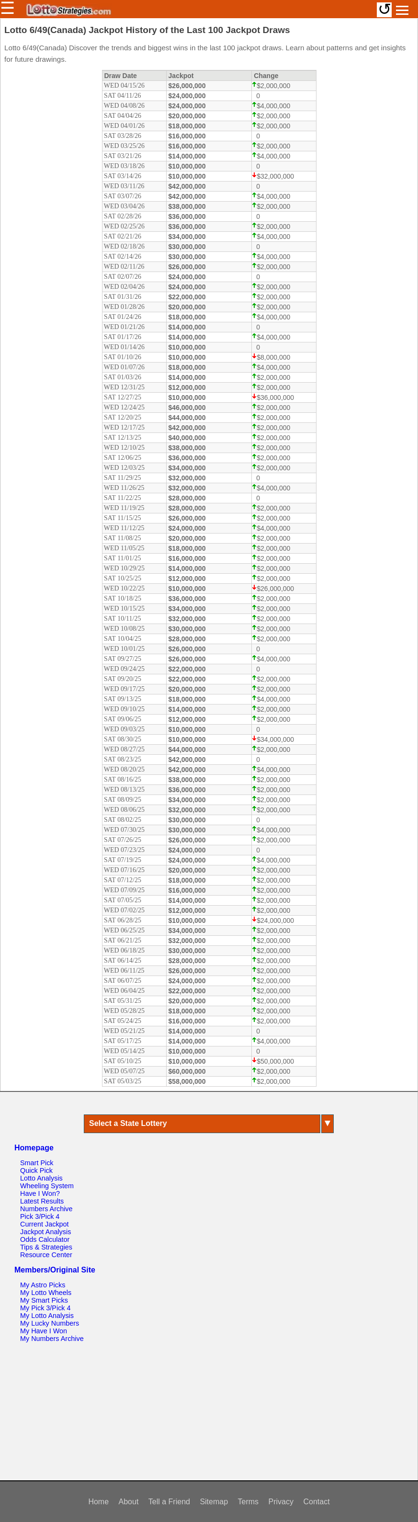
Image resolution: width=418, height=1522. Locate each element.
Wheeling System (47, 1186)
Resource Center (46, 1255)
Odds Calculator (44, 1239)
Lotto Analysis (41, 1178)
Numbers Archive (46, 1209)
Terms (248, 1502)
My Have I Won (43, 1331)
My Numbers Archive (52, 1338)
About (129, 1502)
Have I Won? (40, 1193)
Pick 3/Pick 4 (39, 1216)
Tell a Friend (169, 1502)
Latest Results (42, 1201)
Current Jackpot (44, 1224)
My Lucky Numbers (49, 1323)
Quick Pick (36, 1170)
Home (98, 1502)
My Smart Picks (44, 1300)
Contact (316, 1502)
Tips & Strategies (46, 1247)
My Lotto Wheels (45, 1292)
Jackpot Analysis (45, 1232)
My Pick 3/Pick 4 (45, 1308)
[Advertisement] (209, 1412)
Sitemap (214, 1502)
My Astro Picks (42, 1285)
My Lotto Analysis (47, 1315)
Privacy (281, 1502)
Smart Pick (37, 1163)
